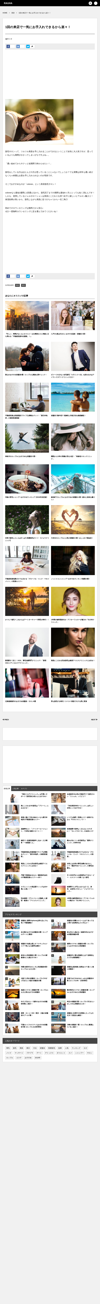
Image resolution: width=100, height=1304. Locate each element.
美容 (17, 285)
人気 (66, 1048)
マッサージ (19, 1053)
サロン (89, 1053)
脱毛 (23, 285)
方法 (35, 1048)
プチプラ (29, 1053)
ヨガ (85, 1048)
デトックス (49, 1053)
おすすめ (28, 1058)
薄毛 (8, 1048)
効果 (60, 1048)
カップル (9, 1058)
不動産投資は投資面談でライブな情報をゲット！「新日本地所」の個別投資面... (34, 854)
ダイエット (61, 1053)
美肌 (21, 1048)
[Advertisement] (50, 73)
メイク (8, 1053)
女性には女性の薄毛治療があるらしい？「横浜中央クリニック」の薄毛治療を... (80, 866)
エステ (18, 1058)
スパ (70, 1053)
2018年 (37, 1058)
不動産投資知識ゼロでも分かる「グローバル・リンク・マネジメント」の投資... (80, 854)
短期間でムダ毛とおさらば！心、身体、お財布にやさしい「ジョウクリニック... (80, 889)
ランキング (76, 1048)
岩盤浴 (42, 1048)
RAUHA (8, 3)
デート (39, 1053)
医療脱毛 (51, 1048)
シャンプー (79, 1053)
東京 (28, 1048)
